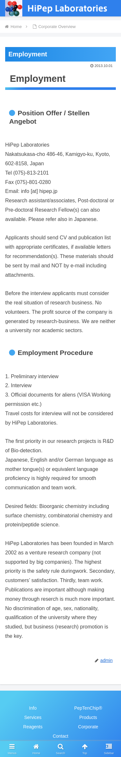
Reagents (33, 726)
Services (33, 717)
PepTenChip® (88, 708)
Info (32, 708)
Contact (60, 736)
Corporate (88, 726)
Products (88, 717)
